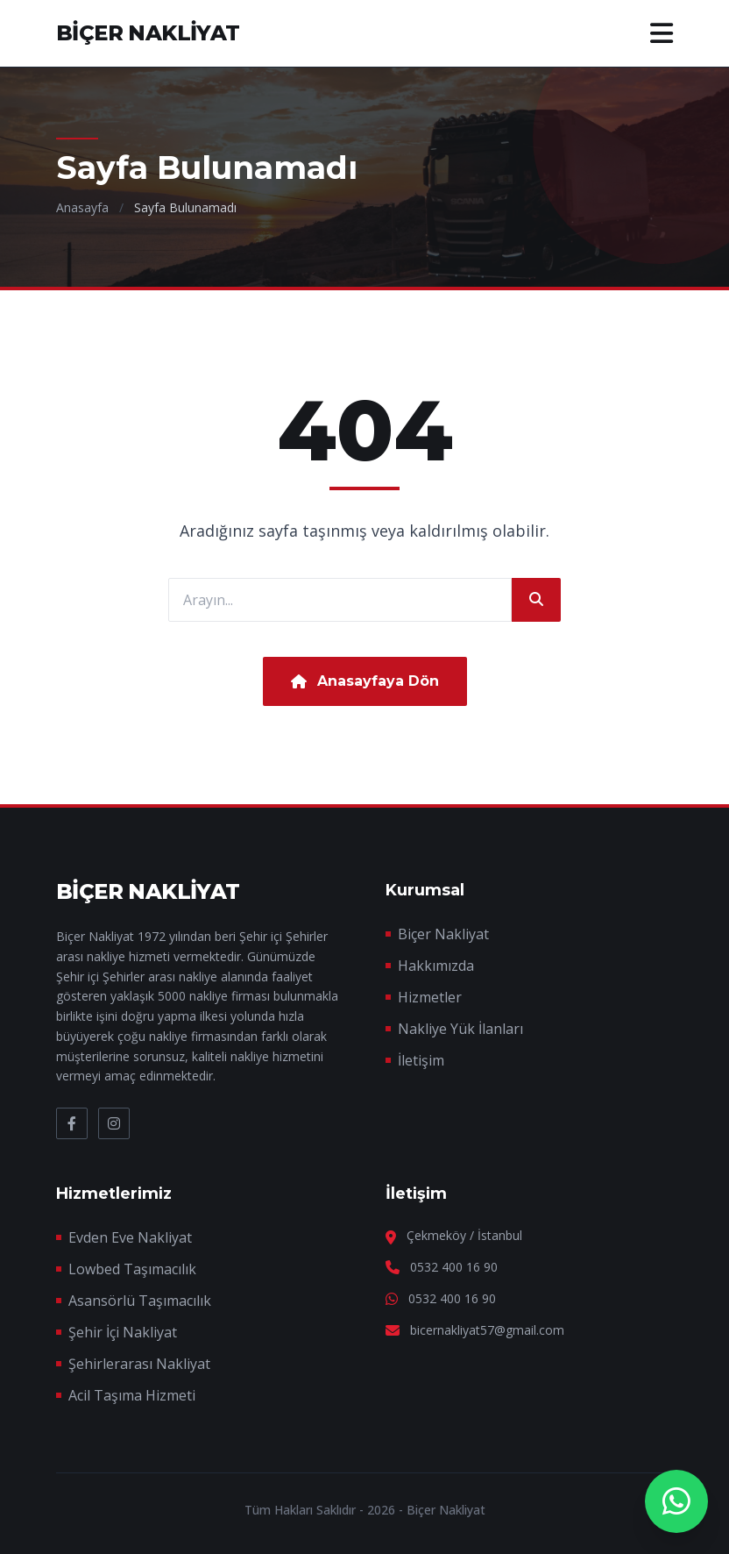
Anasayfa (82, 207)
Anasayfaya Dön (365, 681)
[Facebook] (72, 1123)
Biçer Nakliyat (443, 934)
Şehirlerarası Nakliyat (139, 1363)
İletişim (421, 1060)
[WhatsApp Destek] (676, 1501)
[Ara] (536, 600)
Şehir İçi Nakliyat (122, 1332)
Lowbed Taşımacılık (132, 1269)
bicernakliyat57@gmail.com (487, 1330)
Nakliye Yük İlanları (460, 1028)
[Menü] (661, 33)
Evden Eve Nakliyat (130, 1237)
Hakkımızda (436, 965)
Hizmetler (430, 997)
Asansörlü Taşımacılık (139, 1300)
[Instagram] (114, 1123)
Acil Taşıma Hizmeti (131, 1395)
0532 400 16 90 (454, 1266)
